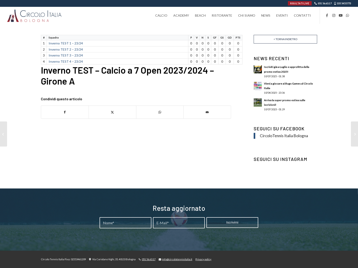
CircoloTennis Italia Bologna (284, 135)
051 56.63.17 (325, 3)
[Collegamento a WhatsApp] (347, 15)
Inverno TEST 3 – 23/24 (66, 55)
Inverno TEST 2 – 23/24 (66, 49)
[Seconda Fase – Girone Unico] (3, 134)
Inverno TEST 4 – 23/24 (66, 61)
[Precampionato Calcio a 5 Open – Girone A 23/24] (354, 134)
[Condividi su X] (112, 112)
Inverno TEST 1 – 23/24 (66, 43)
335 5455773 (344, 3)
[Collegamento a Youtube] (340, 15)
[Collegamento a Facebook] (327, 15)
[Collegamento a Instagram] (333, 15)
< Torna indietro (285, 39)
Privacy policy (203, 259)
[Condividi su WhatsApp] (160, 112)
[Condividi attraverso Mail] (207, 112)
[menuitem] (161, 15)
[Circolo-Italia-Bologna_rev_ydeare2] (34, 15)
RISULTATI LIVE (299, 3)
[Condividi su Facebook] (65, 112)
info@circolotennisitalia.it (177, 259)
